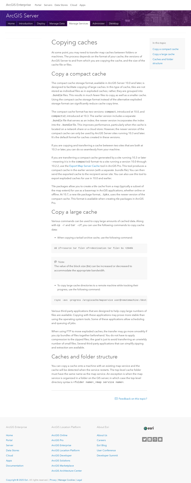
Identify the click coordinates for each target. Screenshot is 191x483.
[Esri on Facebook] (149, 436)
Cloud (73, 5)
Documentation (14, 462)
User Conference (106, 447)
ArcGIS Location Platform (65, 447)
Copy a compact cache (166, 49)
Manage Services (78, 23)
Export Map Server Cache (84, 164)
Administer (98, 23)
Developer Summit (107, 452)
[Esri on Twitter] (144, 436)
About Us (102, 432)
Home (11, 23)
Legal (79, 477)
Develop (114, 23)
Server (9, 442)
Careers (101, 437)
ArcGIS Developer (61, 452)
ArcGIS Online (59, 432)
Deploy (41, 23)
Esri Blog (102, 442)
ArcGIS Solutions (60, 457)
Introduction (26, 23)
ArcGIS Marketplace (62, 462)
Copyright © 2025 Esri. (17, 477)
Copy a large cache (164, 54)
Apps (82, 5)
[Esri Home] (148, 425)
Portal (38, 5)
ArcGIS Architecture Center (66, 467)
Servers (48, 5)
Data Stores (61, 5)
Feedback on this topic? (133, 395)
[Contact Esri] (160, 436)
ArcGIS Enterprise (18, 5)
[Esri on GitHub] (155, 436)
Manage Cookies (66, 477)
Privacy (53, 477)
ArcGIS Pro (57, 437)
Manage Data (57, 23)
